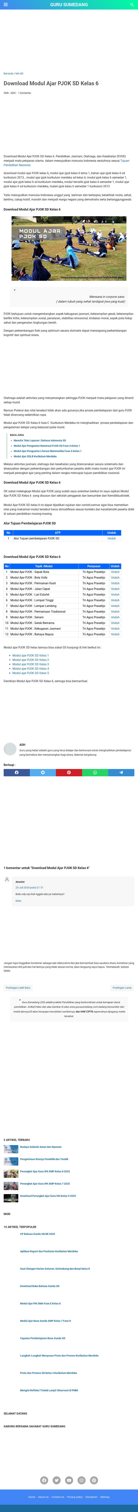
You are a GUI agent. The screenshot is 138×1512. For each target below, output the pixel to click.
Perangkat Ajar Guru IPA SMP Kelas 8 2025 (45, 1171)
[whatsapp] (95, 772)
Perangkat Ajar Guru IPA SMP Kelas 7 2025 (45, 1183)
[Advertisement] (69, 40)
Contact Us (57, 1497)
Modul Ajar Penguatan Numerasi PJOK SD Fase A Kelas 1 (47, 445)
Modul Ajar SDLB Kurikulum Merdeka (35, 456)
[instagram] (82, 1480)
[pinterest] (69, 772)
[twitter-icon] (57, 1480)
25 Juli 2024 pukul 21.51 (29, 887)
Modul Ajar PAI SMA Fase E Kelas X (40, 1303)
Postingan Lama (122, 987)
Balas (18, 900)
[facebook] (17, 772)
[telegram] (121, 772)
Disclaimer (91, 1497)
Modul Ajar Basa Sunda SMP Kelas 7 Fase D (45, 1320)
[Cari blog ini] (132, 5)
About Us (43, 1497)
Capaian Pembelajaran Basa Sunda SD (42, 1338)
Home (31, 1497)
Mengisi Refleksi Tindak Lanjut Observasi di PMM (49, 1390)
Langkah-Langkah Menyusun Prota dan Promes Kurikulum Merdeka (59, 1355)
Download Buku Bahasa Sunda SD (39, 1286)
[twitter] (43, 772)
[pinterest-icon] (94, 1480)
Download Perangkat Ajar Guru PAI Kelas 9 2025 (48, 1195)
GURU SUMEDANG (69, 4)
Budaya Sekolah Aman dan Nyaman (41, 1146)
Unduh (112, 538)
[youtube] (69, 1480)
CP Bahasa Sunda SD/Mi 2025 (37, 1234)
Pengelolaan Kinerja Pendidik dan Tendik (44, 1159)
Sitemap (105, 1497)
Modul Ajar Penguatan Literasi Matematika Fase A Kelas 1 (48, 451)
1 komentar (24, 92)
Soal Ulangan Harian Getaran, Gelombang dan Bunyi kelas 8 (55, 1268)
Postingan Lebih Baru (18, 987)
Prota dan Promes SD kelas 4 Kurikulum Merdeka (48, 1373)
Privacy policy (75, 1497)
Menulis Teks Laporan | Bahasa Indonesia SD (40, 440)
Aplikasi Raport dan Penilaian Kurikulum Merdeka (49, 1251)
